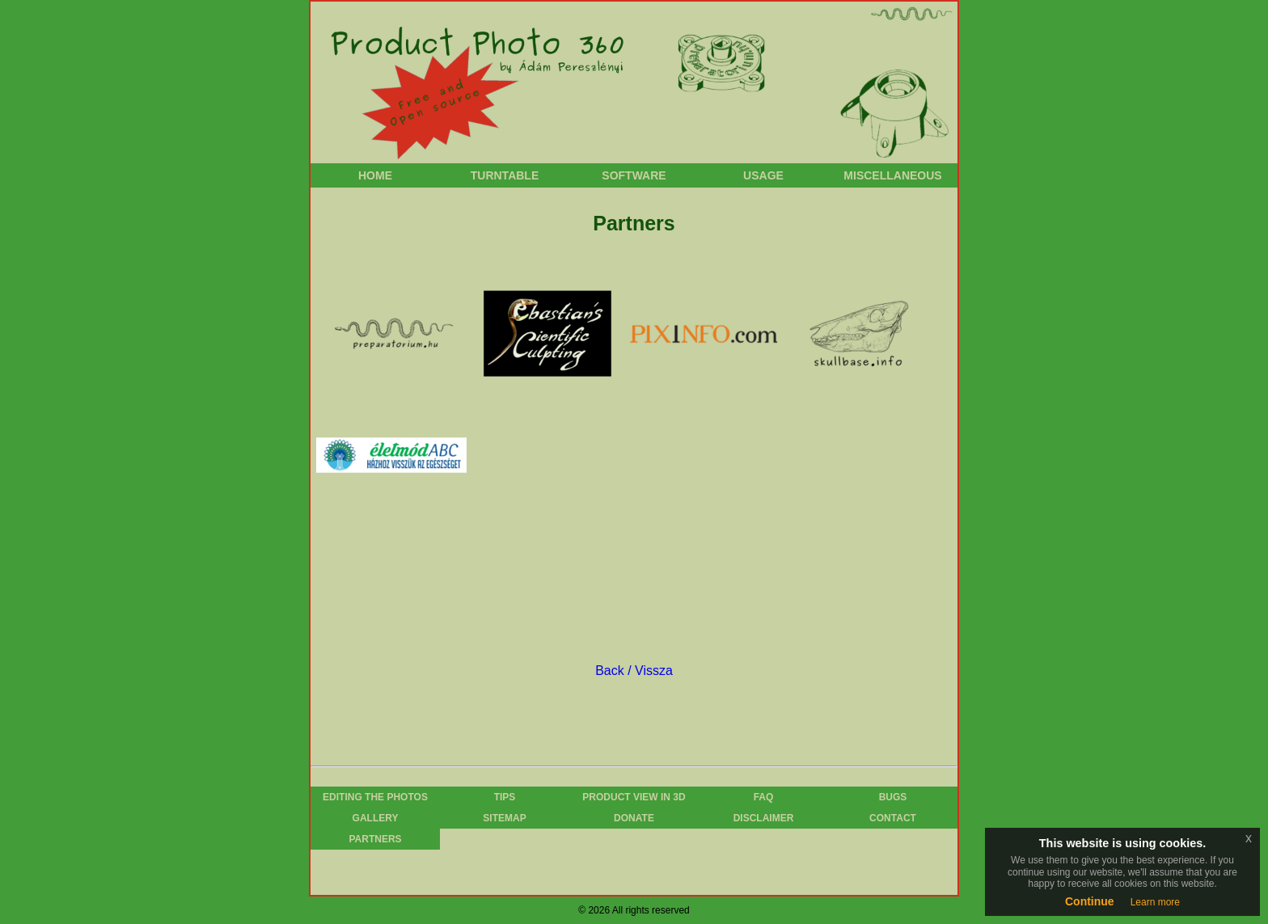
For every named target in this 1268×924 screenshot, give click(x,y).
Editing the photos (375, 797)
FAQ (764, 797)
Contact (892, 818)
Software (634, 175)
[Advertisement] (629, 582)
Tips (505, 797)
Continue (1089, 901)
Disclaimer (763, 818)
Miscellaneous (892, 175)
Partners (375, 839)
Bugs (893, 797)
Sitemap (504, 818)
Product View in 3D (633, 797)
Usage (763, 175)
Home (375, 175)
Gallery (376, 818)
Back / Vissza (634, 670)
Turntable (505, 175)
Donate (634, 818)
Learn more (1155, 902)
